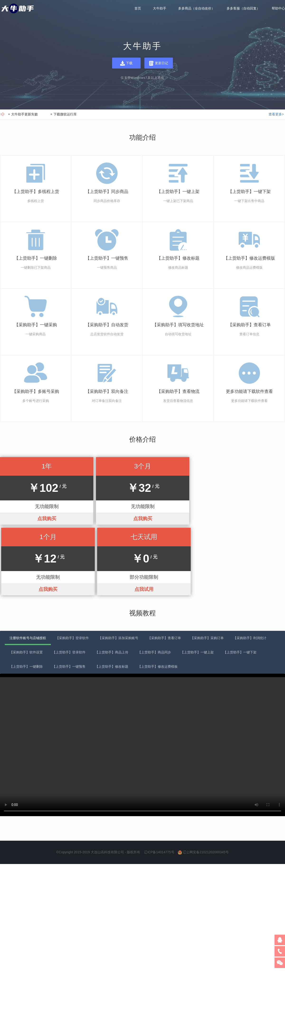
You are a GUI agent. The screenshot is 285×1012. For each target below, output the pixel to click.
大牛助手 (159, 8)
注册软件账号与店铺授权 (28, 567)
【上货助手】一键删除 (26, 595)
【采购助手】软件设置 (26, 581)
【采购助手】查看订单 (164, 567)
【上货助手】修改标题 (111, 595)
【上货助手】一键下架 (239, 581)
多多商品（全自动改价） (196, 8)
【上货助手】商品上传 (111, 581)
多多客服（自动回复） (243, 8)
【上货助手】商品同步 (154, 581)
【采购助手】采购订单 (207, 567)
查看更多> (276, 114)
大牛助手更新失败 (24, 114)
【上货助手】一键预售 (69, 595)
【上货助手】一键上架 (197, 581)
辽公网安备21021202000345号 (206, 781)
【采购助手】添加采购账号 (118, 567)
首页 (137, 8)
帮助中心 (278, 8)
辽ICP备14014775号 (159, 781)
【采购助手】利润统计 (249, 567)
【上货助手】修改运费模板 (158, 595)
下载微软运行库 (65, 114)
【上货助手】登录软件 (69, 581)
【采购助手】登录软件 (72, 567)
